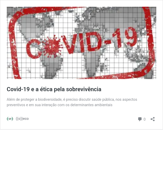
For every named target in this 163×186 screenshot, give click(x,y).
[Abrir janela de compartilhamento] (152, 117)
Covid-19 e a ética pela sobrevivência (54, 89)
